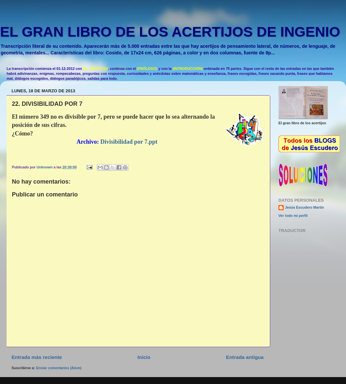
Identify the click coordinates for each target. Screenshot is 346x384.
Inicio (143, 357)
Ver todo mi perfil (292, 216)
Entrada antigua (245, 357)
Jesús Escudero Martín (304, 207)
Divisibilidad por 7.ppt (129, 141)
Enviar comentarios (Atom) (58, 368)
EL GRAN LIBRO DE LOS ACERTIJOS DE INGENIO (170, 32)
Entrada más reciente (37, 357)
